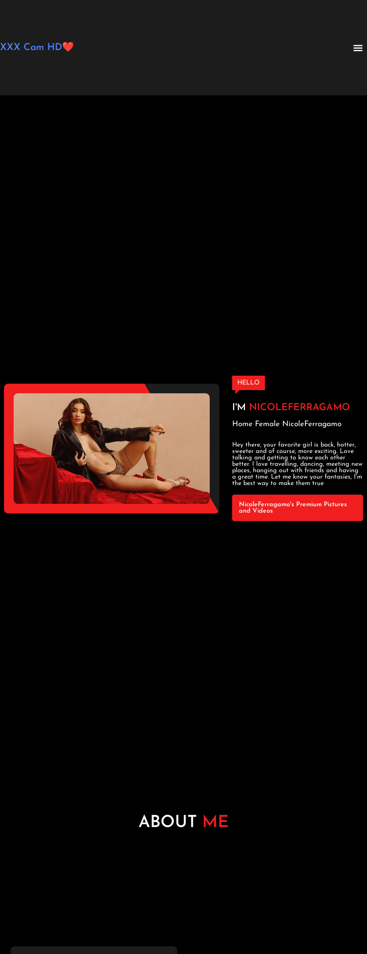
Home (242, 424)
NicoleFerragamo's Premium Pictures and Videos (293, 507)
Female (267, 424)
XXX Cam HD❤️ (37, 47)
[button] (358, 47)
